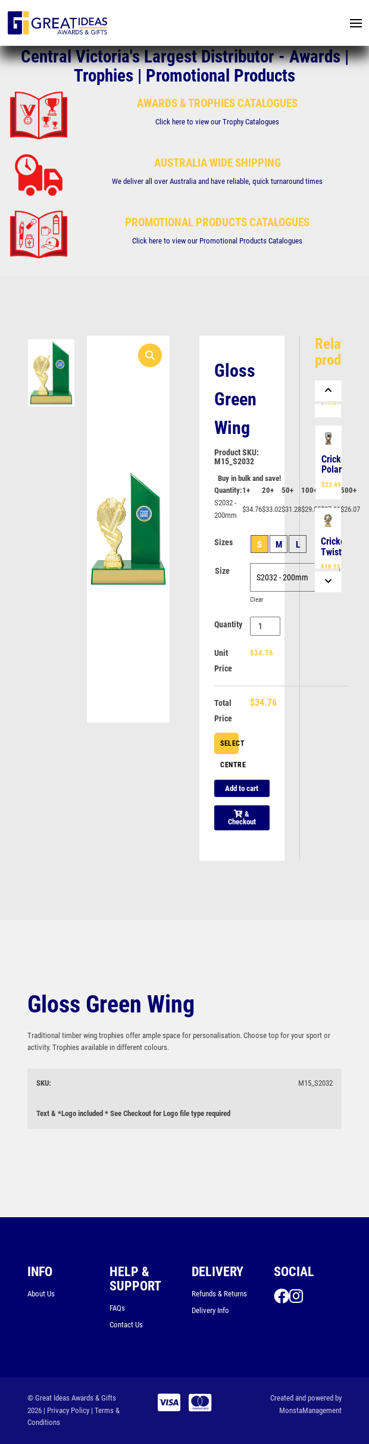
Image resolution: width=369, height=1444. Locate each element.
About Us (41, 1293)
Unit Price (223, 660)
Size (222, 571)
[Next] (328, 581)
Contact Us (126, 1324)
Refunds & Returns (219, 1293)
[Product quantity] (265, 626)
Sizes (223, 542)
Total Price (223, 710)
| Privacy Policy (66, 1410)
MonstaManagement (310, 1410)
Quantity (228, 624)
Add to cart (241, 788)
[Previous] (328, 390)
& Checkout (242, 817)
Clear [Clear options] (256, 600)
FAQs (117, 1308)
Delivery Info (210, 1310)
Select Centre (229, 746)
